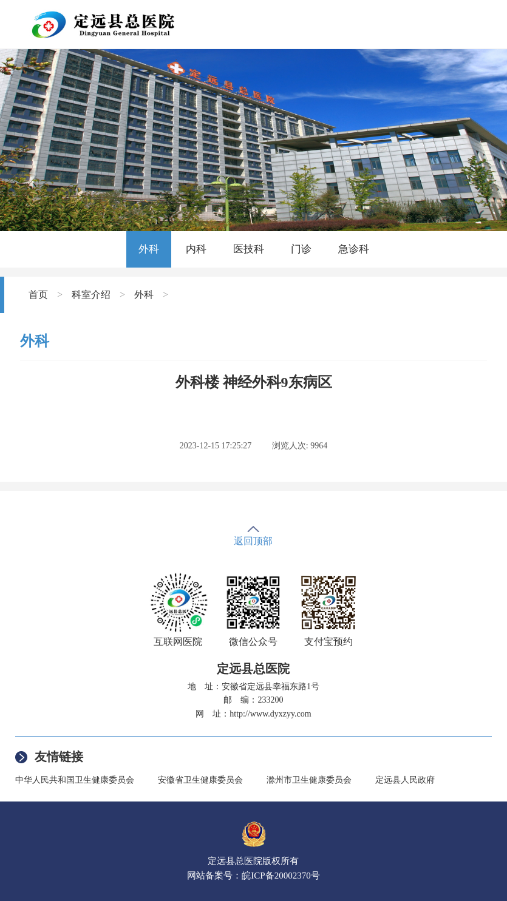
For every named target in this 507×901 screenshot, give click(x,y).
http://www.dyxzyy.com (270, 713)
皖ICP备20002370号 (280, 875)
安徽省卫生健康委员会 (200, 780)
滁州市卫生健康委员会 (309, 780)
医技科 (248, 249)
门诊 (301, 249)
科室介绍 (91, 294)
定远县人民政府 (405, 780)
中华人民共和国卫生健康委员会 (74, 780)
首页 (38, 294)
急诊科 (353, 249)
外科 (148, 249)
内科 (196, 249)
